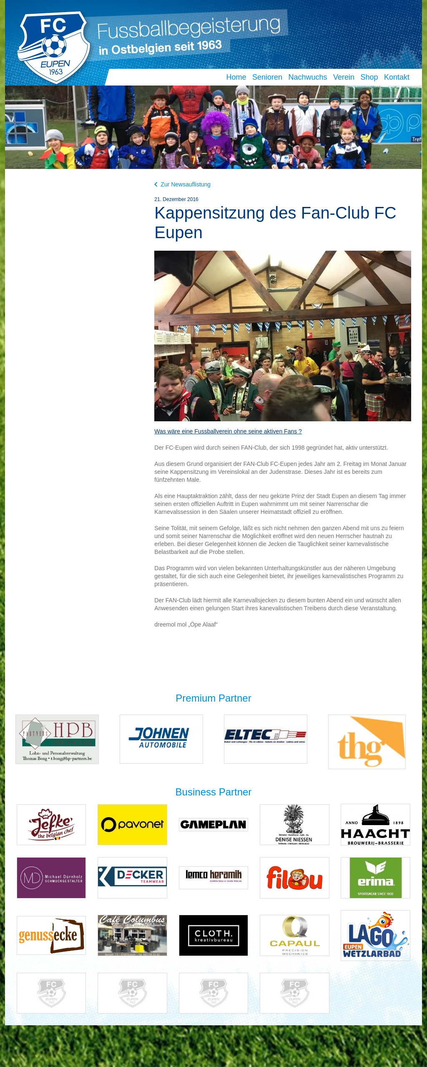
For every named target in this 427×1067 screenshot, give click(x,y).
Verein (343, 77)
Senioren (267, 77)
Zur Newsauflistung (182, 184)
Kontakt (396, 77)
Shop (369, 77)
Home (236, 77)
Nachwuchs (307, 77)
